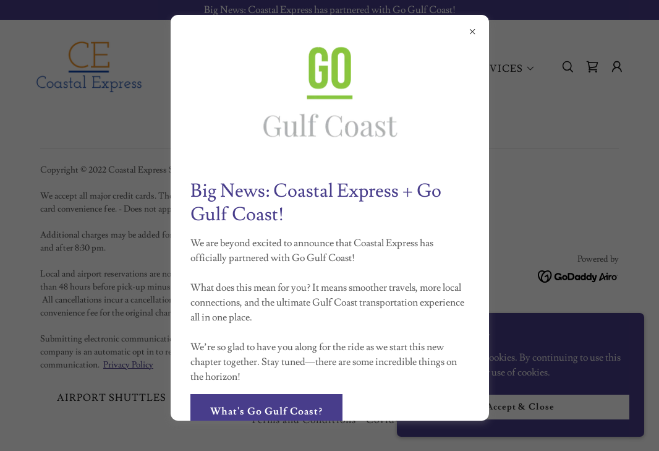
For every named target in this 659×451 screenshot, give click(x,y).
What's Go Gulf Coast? (266, 411)
